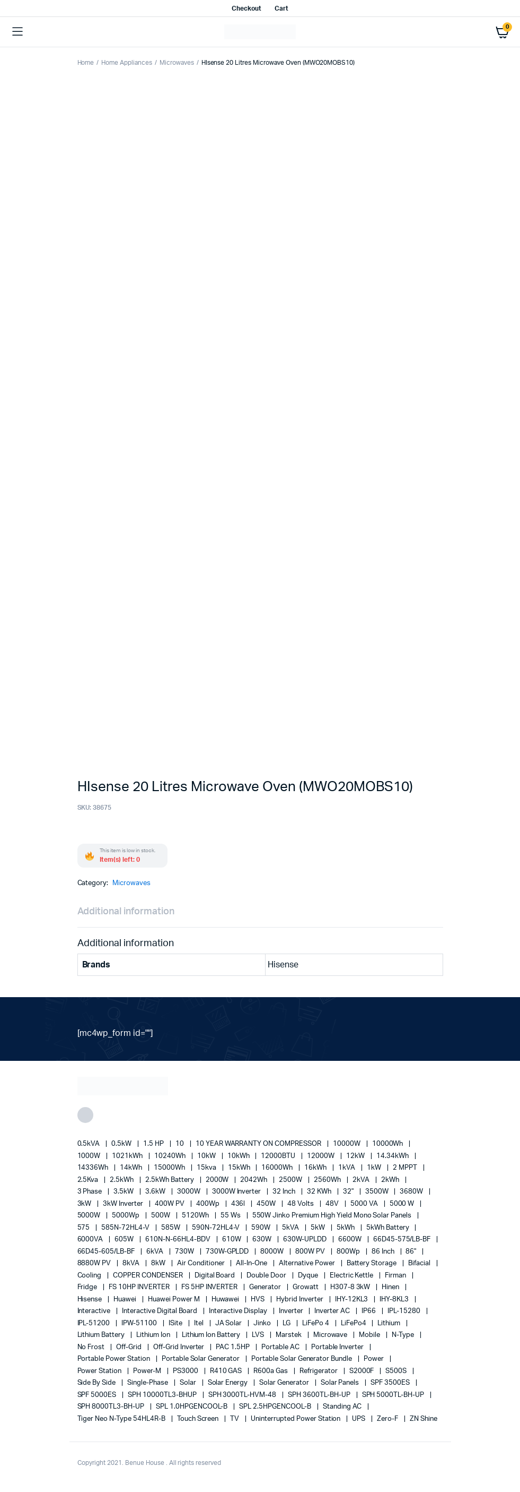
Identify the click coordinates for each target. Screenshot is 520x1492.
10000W (347, 1144)
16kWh (316, 1167)
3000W (189, 1191)
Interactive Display (238, 1311)
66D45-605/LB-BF (107, 1251)
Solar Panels (341, 1382)
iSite (176, 1323)
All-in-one (252, 1263)
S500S (396, 1371)
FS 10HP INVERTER (140, 1287)
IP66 (369, 1311)
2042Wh (254, 1180)
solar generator (285, 1382)
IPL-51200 (94, 1323)
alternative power (307, 1263)
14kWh (132, 1167)
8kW (159, 1263)
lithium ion (154, 1335)
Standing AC (343, 1406)
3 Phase (90, 1191)
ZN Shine (423, 1419)
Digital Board (216, 1275)
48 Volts (301, 1204)
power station (100, 1371)
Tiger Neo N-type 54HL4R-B (122, 1419)
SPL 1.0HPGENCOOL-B (192, 1406)
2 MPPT (406, 1167)
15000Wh (170, 1167)
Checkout (246, 8)
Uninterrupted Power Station (296, 1419)
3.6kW (156, 1191)
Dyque (309, 1275)
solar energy (229, 1382)
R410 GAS (227, 1371)
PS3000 (186, 1371)
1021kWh (128, 1156)
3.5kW (124, 1191)
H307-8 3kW (351, 1287)
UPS (359, 1419)
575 (84, 1227)
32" (349, 1191)
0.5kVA (89, 1144)
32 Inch (284, 1191)
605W (124, 1239)
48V (332, 1204)
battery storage (373, 1263)
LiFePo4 (354, 1323)
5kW (319, 1227)
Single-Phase (148, 1382)
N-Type (404, 1335)
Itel (199, 1323)
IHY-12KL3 (352, 1299)
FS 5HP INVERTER (210, 1287)
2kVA (361, 1180)
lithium (389, 1323)
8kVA (131, 1263)
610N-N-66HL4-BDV (178, 1239)
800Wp (349, 1251)
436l (239, 1204)
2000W (218, 1180)
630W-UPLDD (305, 1239)
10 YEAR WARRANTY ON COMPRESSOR (259, 1144)
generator (266, 1287)
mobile (370, 1335)
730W (185, 1251)
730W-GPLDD (228, 1251)
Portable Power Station (114, 1359)
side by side (97, 1382)
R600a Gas (271, 1371)
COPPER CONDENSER (148, 1275)
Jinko (262, 1323)
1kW (375, 1167)
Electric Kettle (352, 1275)
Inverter (292, 1311)
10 (180, 1144)
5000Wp (126, 1215)
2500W (291, 1180)
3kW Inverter (124, 1204)
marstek (289, 1335)
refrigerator (319, 1371)
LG (287, 1323)
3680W (412, 1191)
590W (261, 1227)
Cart (281, 8)
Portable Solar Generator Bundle (302, 1359)
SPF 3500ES (391, 1382)
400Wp (208, 1204)
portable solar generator (201, 1359)
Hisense (90, 1299)
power (374, 1359)
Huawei (125, 1299)
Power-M (148, 1371)
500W (161, 1215)
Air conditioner (201, 1263)
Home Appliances (126, 62)
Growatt (306, 1287)
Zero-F (388, 1419)
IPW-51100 (139, 1323)
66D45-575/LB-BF (403, 1239)
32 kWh (320, 1191)
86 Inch (384, 1251)
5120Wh (196, 1215)
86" (412, 1251)
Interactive (94, 1311)
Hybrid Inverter (300, 1299)
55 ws (231, 1215)
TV (235, 1419)
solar (189, 1382)
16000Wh (277, 1167)
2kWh (391, 1180)
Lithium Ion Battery (212, 1335)
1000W (89, 1156)
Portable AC (281, 1347)
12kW (356, 1156)
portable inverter (338, 1347)
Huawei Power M (174, 1299)
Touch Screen (199, 1419)
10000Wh (388, 1144)
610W (232, 1239)
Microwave (331, 1335)
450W (267, 1204)
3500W (377, 1191)
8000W (272, 1251)
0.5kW (122, 1144)
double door (267, 1275)
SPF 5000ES (97, 1395)
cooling (90, 1275)
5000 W (403, 1204)
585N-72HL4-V (126, 1227)
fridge (88, 1287)
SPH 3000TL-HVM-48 (243, 1395)
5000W (89, 1215)
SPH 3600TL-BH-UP (320, 1395)
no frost (92, 1347)
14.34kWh (393, 1156)
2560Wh (328, 1180)
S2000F (362, 1371)
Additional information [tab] (125, 911)
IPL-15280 (404, 1311)
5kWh (346, 1227)
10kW (207, 1156)
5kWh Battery (388, 1227)
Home (85, 62)
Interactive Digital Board (160, 1311)
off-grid (129, 1347)
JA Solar (229, 1323)
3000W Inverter (237, 1191)
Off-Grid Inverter (179, 1347)
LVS (259, 1335)
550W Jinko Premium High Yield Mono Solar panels (332, 1215)
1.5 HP (154, 1144)
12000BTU (279, 1156)
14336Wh (93, 1167)
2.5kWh (122, 1180)
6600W (350, 1239)
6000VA (91, 1239)
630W (262, 1239)
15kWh (240, 1167)
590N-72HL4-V (217, 1227)
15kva (207, 1167)
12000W (321, 1156)
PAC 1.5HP (233, 1347)
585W (171, 1227)
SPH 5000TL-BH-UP (394, 1395)
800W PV (311, 1251)
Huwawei (226, 1299)
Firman (396, 1275)
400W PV (170, 1204)
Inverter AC (332, 1311)
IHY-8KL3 (395, 1299)
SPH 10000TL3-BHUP (163, 1395)
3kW (85, 1204)
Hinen (391, 1287)
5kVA (291, 1227)
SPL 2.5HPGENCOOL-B (275, 1406)
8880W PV (95, 1263)
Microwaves (177, 62)
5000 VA (365, 1204)
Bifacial (420, 1263)
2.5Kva (88, 1180)
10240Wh (170, 1156)
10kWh (239, 1156)
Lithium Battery (102, 1335)
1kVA (347, 1167)
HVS (258, 1299)
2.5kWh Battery (170, 1180)
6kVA (155, 1251)
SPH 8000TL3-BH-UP (111, 1406)
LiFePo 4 (316, 1323)
